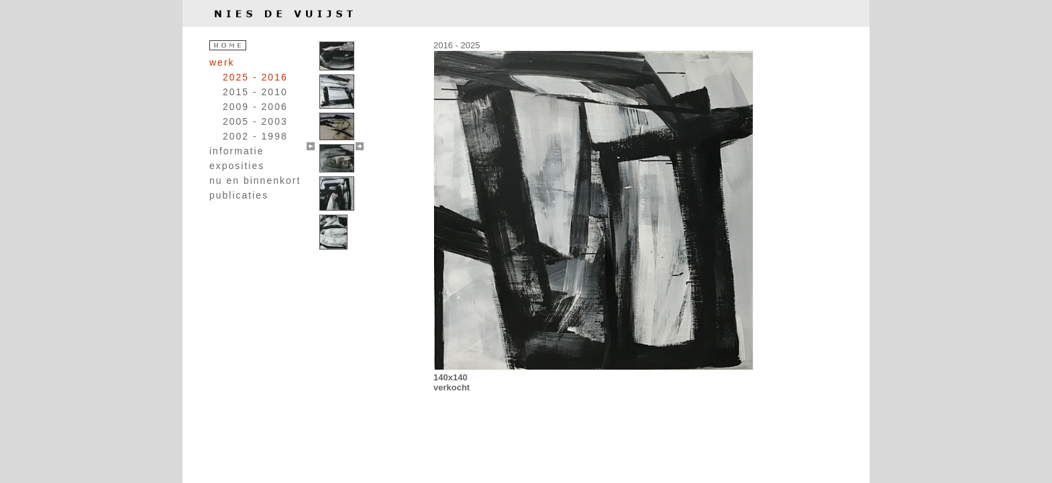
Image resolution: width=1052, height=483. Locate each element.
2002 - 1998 (255, 136)
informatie (236, 151)
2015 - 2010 (255, 92)
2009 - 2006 (255, 106)
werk (222, 62)
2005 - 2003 (255, 121)
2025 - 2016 (255, 77)
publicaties (238, 195)
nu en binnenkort (255, 180)
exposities (236, 165)
